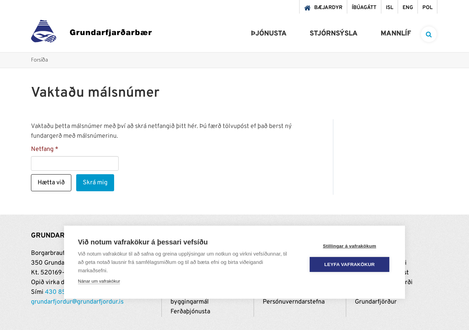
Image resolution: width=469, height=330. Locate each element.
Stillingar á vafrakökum (349, 246)
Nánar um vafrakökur (99, 281)
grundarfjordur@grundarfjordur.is (77, 302)
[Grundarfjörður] (91, 33)
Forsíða (39, 60)
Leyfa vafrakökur (350, 264)
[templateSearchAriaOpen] (429, 34)
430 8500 (59, 292)
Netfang (42, 149)
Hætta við (51, 183)
